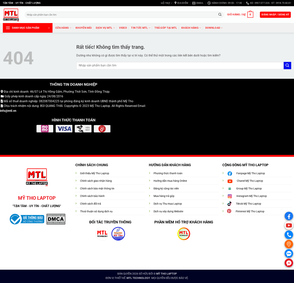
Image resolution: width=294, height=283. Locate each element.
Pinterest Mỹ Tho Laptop (250, 211)
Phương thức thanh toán (168, 173)
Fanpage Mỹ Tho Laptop (250, 173)
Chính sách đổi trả (90, 203)
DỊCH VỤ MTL (105, 28)
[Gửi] (220, 14)
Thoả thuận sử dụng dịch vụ (96, 211)
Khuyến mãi (84, 27)
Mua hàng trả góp (164, 196)
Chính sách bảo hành (92, 196)
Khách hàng (191, 28)
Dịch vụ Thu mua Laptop (168, 203)
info (2, 111)
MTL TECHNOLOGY (138, 278)
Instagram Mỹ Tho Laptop (251, 196)
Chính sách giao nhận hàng (96, 180)
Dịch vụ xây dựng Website (168, 211)
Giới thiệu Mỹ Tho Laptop (94, 173)
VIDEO (123, 27)
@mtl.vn (10, 111)
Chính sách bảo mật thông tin (97, 188)
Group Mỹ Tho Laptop (249, 188)
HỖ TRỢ (166, 3)
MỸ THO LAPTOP (166, 273)
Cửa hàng (63, 28)
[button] (240, 14)
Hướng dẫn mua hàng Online (170, 180)
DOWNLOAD (214, 28)
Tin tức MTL (140, 28)
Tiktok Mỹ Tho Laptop (248, 203)
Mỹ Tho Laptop (100, 106)
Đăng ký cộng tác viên (166, 188)
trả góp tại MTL (165, 27)
